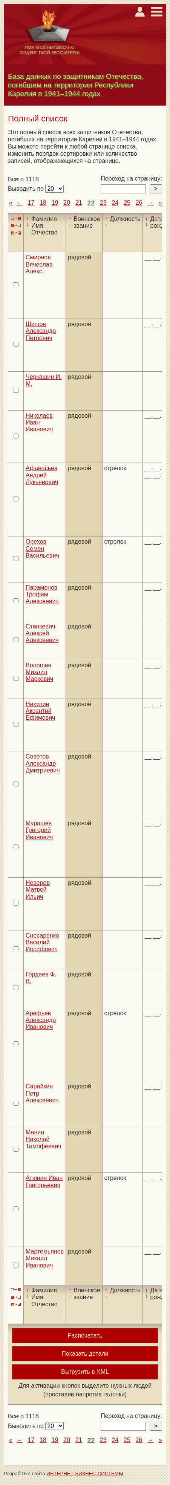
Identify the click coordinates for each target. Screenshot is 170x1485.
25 (127, 202)
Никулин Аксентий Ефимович (40, 711)
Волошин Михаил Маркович (39, 672)
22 (91, 203)
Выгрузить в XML (85, 1372)
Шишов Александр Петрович (41, 331)
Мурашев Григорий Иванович (39, 830)
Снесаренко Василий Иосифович (42, 942)
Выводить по (26, 188)
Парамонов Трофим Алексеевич (42, 594)
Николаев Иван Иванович (39, 422)
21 (78, 202)
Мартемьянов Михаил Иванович (45, 1258)
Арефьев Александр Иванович (41, 1020)
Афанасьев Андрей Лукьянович (42, 475)
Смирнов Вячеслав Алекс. (39, 264)
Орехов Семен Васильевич (42, 548)
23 (103, 202)
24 (115, 202)
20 (66, 202)
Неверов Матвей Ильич (38, 890)
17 (31, 202)
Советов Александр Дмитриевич (43, 763)
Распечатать (84, 1335)
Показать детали (84, 1353)
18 (43, 202)
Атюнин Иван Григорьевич (44, 1181)
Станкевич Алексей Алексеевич (42, 633)
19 (55, 202)
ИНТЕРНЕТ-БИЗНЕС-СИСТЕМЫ (84, 1473)
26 (139, 202)
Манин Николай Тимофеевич (43, 1139)
